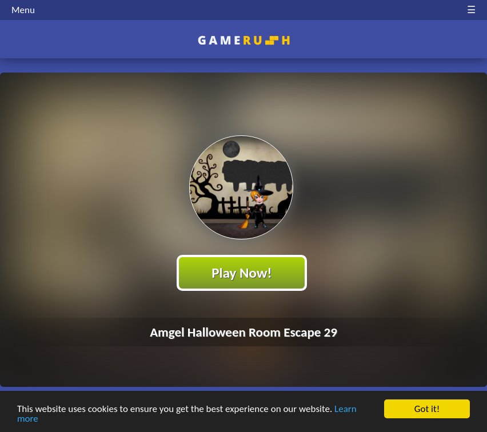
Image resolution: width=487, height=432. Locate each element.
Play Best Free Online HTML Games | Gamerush (243, 40)
